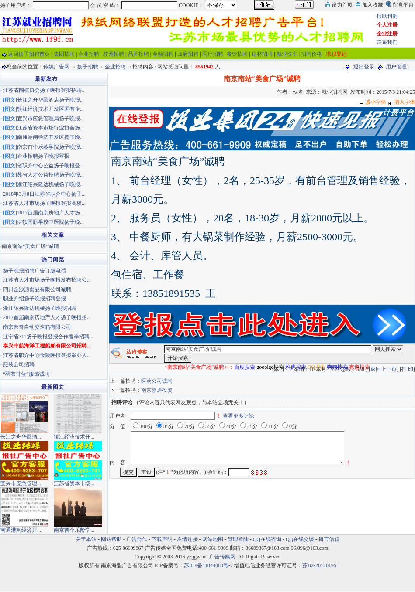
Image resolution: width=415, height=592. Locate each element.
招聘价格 (311, 54)
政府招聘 (187, 54)
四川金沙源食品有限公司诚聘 (37, 289)
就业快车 (287, 54)
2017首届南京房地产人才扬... (50, 213)
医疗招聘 (212, 54)
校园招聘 (113, 54)
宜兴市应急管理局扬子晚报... (50, 119)
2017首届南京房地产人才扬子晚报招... (47, 317)
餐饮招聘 (237, 54)
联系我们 (387, 42)
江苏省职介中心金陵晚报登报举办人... (47, 355)
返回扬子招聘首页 (29, 54)
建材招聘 (262, 54)
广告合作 (136, 539)
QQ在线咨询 (268, 539)
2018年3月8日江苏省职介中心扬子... (44, 194)
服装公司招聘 (19, 364)
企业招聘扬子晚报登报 (43, 156)
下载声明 (162, 539)
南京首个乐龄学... (74, 530)
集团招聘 (64, 54)
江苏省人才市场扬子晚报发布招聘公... (47, 280)
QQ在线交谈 (300, 539)
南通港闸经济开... (20, 530)
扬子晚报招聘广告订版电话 (34, 271)
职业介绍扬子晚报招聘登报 (34, 299)
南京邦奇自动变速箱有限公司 (37, 327)
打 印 (407, 369)
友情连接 (187, 539)
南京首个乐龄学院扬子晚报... (50, 147)
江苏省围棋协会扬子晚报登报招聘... (44, 90)
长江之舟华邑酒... (20, 437)
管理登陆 (238, 539)
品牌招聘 (138, 54)
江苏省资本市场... (74, 483)
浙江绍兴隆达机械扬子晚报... (50, 184)
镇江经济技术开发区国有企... (50, 109)
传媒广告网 (56, 67)
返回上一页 (383, 369)
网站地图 (212, 539)
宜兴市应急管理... (20, 483)
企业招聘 (88, 54)
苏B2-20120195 (319, 565)
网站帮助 (111, 539)
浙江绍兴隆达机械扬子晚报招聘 (39, 308)
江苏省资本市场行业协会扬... (50, 128)
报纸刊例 (387, 16)
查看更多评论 (238, 416)
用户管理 (396, 67)
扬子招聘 (87, 67)
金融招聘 (162, 54)
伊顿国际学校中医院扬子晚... (50, 222)
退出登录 (363, 67)
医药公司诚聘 (157, 381)
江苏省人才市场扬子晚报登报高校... (44, 203)
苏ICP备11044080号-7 (208, 565)
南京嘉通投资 (157, 390)
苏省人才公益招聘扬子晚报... (50, 175)
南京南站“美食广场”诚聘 (30, 246)
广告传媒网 (222, 557)
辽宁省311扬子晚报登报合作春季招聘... (48, 336)
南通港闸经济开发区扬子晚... (50, 137)
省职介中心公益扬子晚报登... (50, 166)
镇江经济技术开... (74, 437)
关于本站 (86, 539)
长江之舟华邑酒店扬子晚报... (50, 100)
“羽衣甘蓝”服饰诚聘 (26, 374)
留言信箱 (328, 539)
